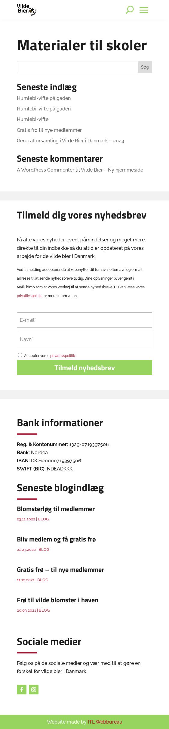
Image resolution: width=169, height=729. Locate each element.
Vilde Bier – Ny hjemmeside (112, 170)
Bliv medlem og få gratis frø (56, 539)
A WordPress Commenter (45, 170)
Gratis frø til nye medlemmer (49, 130)
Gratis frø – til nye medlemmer (60, 569)
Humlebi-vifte (32, 119)
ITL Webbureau (105, 722)
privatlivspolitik (29, 296)
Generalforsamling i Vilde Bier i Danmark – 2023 (70, 141)
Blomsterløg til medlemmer (56, 509)
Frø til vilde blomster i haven (57, 600)
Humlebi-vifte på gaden (44, 98)
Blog (43, 519)
